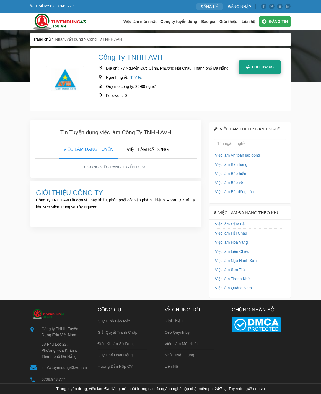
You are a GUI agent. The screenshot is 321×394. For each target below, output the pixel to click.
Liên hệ (248, 21)
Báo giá (208, 21)
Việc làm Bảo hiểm (231, 173)
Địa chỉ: (112, 68)
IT (130, 77)
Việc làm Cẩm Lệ (230, 224)
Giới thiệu (228, 21)
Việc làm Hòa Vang (231, 242)
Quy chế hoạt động (115, 355)
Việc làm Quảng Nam (233, 288)
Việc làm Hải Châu (231, 233)
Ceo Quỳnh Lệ (177, 332)
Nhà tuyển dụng (179, 355)
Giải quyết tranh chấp (118, 332)
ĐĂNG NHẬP (239, 6)
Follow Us (260, 67)
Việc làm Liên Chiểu (232, 251)
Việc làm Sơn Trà (230, 269)
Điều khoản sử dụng (116, 344)
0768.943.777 (53, 379)
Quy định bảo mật (114, 321)
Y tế (137, 77)
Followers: (115, 95)
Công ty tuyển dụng (179, 21)
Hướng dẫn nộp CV (115, 366)
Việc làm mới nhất (140, 21)
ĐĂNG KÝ (209, 6)
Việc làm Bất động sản (234, 192)
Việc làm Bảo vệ (229, 182)
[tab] (88, 148)
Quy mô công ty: (120, 86)
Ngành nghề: (117, 77)
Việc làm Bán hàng (231, 164)
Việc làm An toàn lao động (237, 155)
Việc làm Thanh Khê (232, 279)
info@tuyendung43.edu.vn (64, 367)
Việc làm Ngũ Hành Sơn (236, 260)
